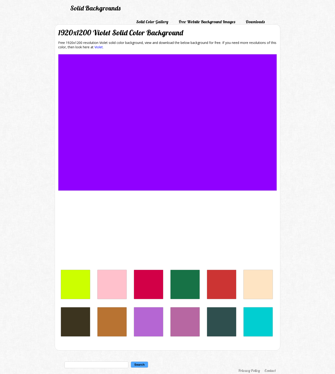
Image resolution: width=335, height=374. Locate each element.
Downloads (255, 21)
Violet (98, 47)
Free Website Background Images (207, 21)
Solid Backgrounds (95, 8)
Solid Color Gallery (152, 21)
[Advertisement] (167, 231)
